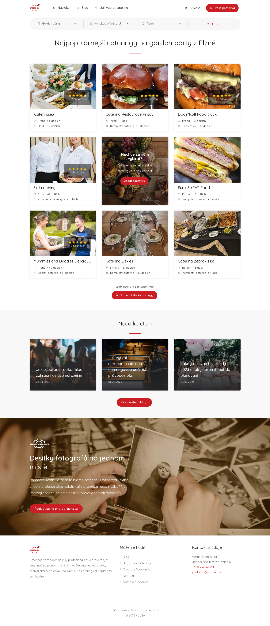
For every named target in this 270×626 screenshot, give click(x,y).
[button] (57, 24)
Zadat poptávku (134, 181)
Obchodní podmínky (137, 570)
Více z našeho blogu (134, 402)
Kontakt (128, 576)
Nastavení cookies (136, 582)
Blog (82, 8)
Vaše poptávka (222, 8)
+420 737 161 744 (203, 567)
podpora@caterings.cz (208, 572)
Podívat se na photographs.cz (56, 509)
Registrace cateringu (137, 563)
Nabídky (61, 8)
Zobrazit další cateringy (135, 295)
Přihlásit (192, 8)
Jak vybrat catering (111, 8)
